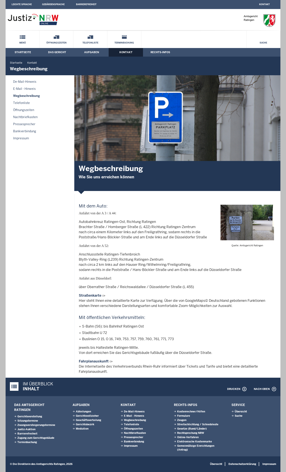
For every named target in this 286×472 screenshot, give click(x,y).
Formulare (183, 416)
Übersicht (241, 411)
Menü (22, 42)
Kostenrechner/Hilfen (191, 411)
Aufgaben (91, 52)
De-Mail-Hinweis (24, 82)
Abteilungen (83, 411)
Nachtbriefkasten (25, 117)
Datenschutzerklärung (242, 464)
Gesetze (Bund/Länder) (192, 428)
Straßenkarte (90, 295)
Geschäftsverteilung (88, 420)
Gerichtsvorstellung (29, 416)
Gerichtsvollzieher (87, 416)
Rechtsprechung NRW (190, 433)
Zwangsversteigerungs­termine (36, 425)
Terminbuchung (124, 42)
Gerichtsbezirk (85, 424)
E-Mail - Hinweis (24, 89)
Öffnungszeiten (56, 42)
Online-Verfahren (188, 437)
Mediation (82, 428)
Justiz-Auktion (26, 429)
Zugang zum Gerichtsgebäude (35, 438)
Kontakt (264, 4)
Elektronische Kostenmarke (194, 441)
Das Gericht (57, 52)
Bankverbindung (24, 131)
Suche (263, 42)
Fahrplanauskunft (94, 361)
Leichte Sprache (22, 4)
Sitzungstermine (27, 420)
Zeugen (181, 420)
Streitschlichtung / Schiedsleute (197, 424)
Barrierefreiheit (86, 4)
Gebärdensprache (53, 4)
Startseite (23, 52)
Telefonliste (90, 42)
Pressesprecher (24, 124)
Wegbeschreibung (26, 96)
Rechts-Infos (160, 52)
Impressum (21, 138)
